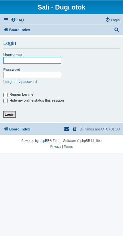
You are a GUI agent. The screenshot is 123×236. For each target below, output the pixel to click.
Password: (12, 69)
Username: (12, 55)
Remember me (18, 94)
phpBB (45, 141)
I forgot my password (20, 82)
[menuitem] (17, 20)
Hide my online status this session (33, 100)
